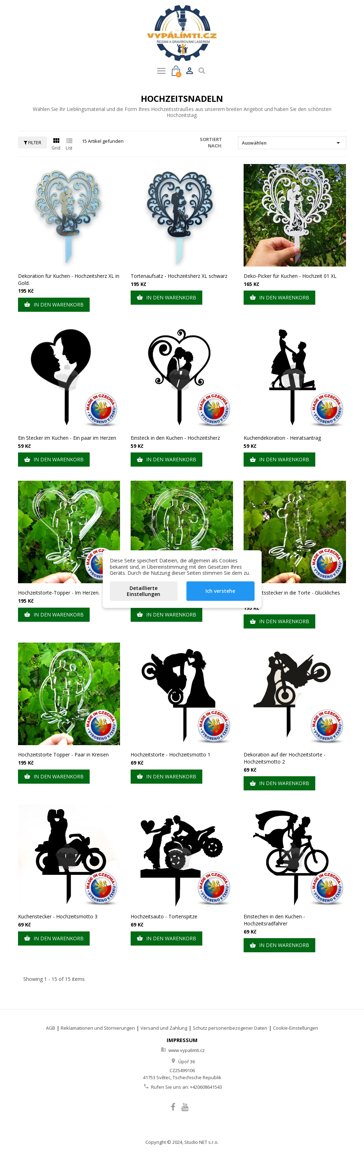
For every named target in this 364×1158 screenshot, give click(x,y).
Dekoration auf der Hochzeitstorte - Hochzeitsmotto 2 (285, 758)
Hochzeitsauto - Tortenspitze (164, 916)
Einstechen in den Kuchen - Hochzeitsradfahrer (274, 920)
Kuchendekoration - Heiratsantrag (282, 437)
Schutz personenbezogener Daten (230, 1028)
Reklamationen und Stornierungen (98, 1028)
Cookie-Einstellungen (295, 1028)
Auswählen (292, 143)
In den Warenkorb (54, 304)
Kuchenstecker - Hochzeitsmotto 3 (57, 916)
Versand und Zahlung (164, 1028)
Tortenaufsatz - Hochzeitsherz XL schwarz (179, 276)
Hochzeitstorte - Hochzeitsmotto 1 (170, 754)
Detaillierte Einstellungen (143, 590)
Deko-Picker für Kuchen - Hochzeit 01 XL (290, 276)
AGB (50, 1028)
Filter (32, 142)
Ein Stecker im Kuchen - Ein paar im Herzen (67, 437)
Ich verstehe (220, 590)
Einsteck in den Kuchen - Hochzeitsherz (175, 437)
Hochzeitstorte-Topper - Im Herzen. (59, 592)
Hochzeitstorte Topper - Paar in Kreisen (63, 754)
